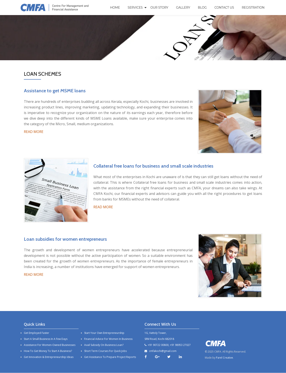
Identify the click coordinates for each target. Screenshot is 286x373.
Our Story (159, 7)
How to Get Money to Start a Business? (48, 351)
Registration (253, 7)
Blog (202, 7)
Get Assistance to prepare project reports (110, 357)
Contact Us (224, 7)
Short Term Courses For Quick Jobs (105, 351)
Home (115, 7)
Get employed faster (36, 333)
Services (135, 7)
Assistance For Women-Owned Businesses (49, 345)
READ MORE (33, 131)
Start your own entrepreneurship (104, 333)
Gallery (183, 7)
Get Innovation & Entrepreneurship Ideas (48, 357)
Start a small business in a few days (45, 339)
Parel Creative (224, 357)
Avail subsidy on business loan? (103, 345)
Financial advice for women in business (108, 339)
